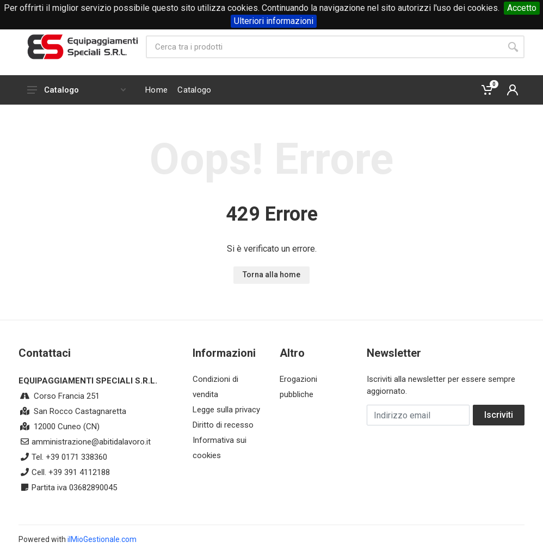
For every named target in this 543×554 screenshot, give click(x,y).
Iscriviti (498, 415)
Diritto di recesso (223, 425)
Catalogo (76, 90)
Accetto (521, 8)
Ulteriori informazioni (273, 21)
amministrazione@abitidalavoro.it (91, 442)
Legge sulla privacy (226, 410)
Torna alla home (271, 274)
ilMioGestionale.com (102, 539)
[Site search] (324, 46)
